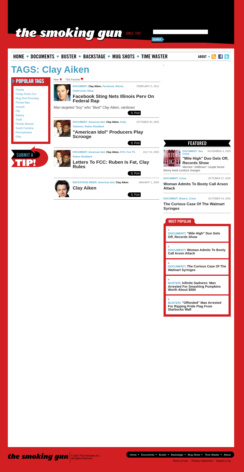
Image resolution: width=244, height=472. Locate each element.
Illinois (119, 86)
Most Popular (180, 221)
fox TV (131, 152)
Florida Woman (25, 124)
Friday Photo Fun (26, 94)
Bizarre (183, 198)
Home (18, 56)
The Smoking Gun (38, 453)
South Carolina (25, 128)
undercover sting (83, 90)
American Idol (97, 122)
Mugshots (123, 56)
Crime (186, 153)
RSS (214, 56)
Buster (68, 56)
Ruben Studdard (94, 126)
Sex (200, 151)
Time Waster (154, 56)
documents (42, 56)
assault (20, 106)
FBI (18, 111)
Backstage (94, 56)
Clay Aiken (95, 86)
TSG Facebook (220, 56)
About (202, 56)
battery (20, 115)
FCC (122, 152)
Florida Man (23, 102)
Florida (20, 89)
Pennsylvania (24, 132)
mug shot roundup (27, 98)
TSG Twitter (227, 56)
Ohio (19, 136)
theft (19, 119)
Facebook (108, 86)
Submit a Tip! (29, 156)
